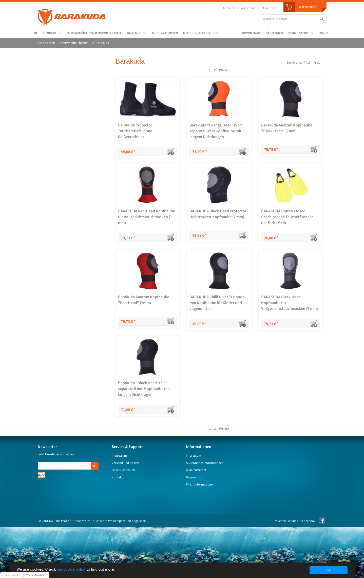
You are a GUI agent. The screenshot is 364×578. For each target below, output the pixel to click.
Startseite (36, 33)
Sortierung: (294, 62)
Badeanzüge (136, 33)
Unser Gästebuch (123, 470)
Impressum (119, 455)
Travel (323, 33)
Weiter (224, 70)
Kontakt (117, 477)
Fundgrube (52, 33)
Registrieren (248, 8)
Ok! (328, 570)
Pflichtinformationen (200, 484)
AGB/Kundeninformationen (204, 463)
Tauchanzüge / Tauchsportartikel (94, 33)
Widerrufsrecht (196, 470)
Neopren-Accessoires (200, 33)
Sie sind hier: (46, 43)
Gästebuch (274, 33)
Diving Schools (300, 33)
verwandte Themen (75, 43)
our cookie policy (71, 569)
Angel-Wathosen (164, 33)
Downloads (251, 33)
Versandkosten (35, 575)
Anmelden (230, 8)
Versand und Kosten (125, 463)
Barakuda (102, 43)
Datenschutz (194, 477)
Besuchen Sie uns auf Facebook (294, 521)
